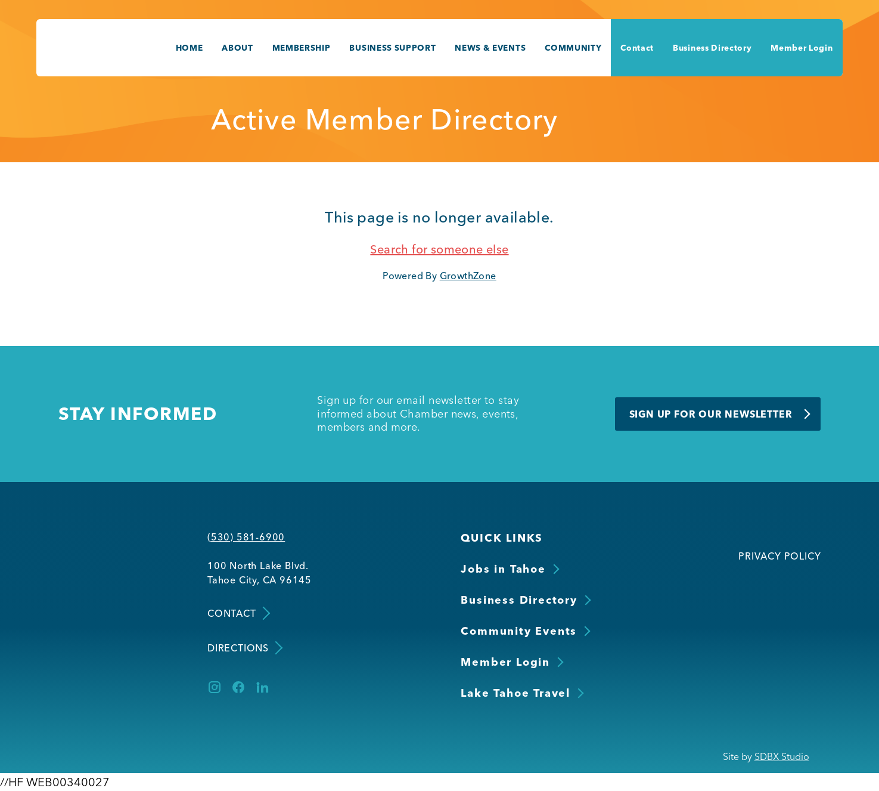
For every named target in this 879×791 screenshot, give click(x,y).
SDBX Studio (781, 756)
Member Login (802, 47)
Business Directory (712, 47)
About (237, 47)
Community (573, 47)
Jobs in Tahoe (503, 569)
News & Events (490, 47)
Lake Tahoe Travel (515, 693)
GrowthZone (468, 276)
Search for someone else (439, 249)
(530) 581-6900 (246, 537)
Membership (301, 47)
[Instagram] (214, 687)
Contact (637, 47)
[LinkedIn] (262, 687)
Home (189, 47)
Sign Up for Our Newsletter (711, 414)
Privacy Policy (779, 556)
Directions (244, 647)
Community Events (519, 631)
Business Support (392, 47)
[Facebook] (238, 687)
